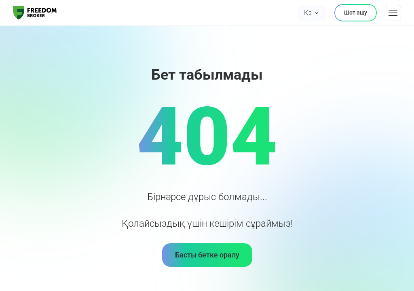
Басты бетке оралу (207, 255)
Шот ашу (355, 12)
